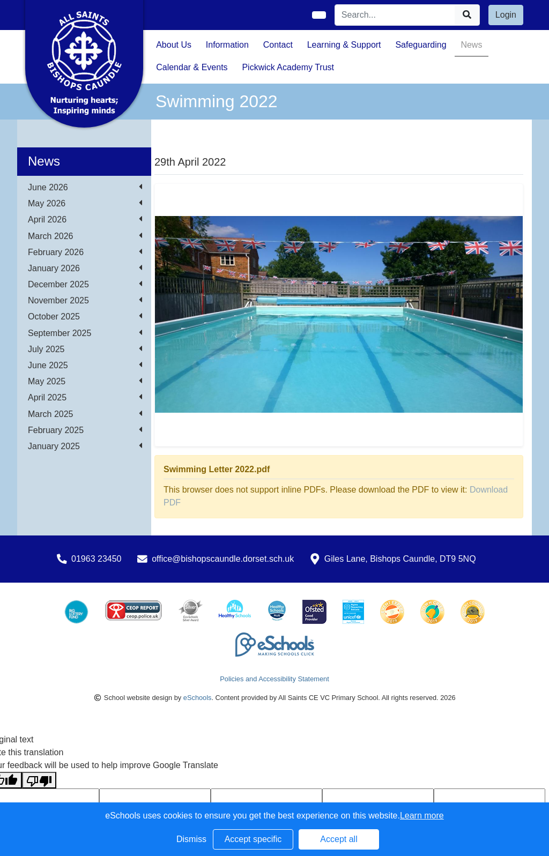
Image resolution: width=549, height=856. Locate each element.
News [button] (471, 44)
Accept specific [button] (253, 839)
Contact (278, 44)
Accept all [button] (338, 839)
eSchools (197, 698)
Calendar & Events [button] (191, 67)
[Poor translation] (39, 780)
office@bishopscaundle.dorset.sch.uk (223, 558)
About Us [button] (173, 44)
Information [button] (227, 44)
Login (505, 14)
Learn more (422, 815)
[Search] (395, 15)
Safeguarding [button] (420, 44)
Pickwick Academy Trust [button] (288, 67)
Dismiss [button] (191, 839)
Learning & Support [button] (344, 44)
